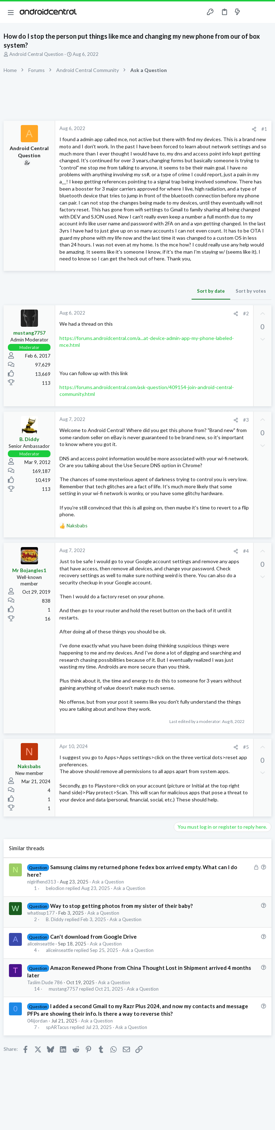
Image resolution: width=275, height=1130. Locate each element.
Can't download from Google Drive (93, 936)
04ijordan (37, 1021)
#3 (246, 420)
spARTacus (57, 1027)
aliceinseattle (40, 944)
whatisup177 (41, 913)
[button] (11, 12)
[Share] (254, 129)
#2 (246, 313)
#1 (264, 129)
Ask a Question (108, 882)
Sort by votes (251, 291)
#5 (246, 747)
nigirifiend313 (41, 882)
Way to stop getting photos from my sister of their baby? (121, 905)
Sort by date (211, 291)
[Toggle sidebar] (251, 12)
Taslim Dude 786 (45, 982)
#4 (246, 551)
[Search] (265, 12)
